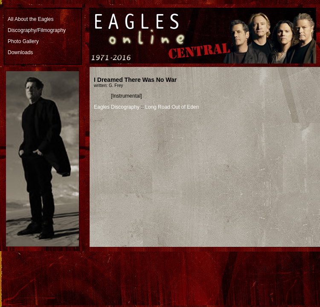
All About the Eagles (30, 19)
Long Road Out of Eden (172, 107)
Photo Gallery (23, 41)
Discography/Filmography (37, 30)
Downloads (20, 52)
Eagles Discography (117, 107)
